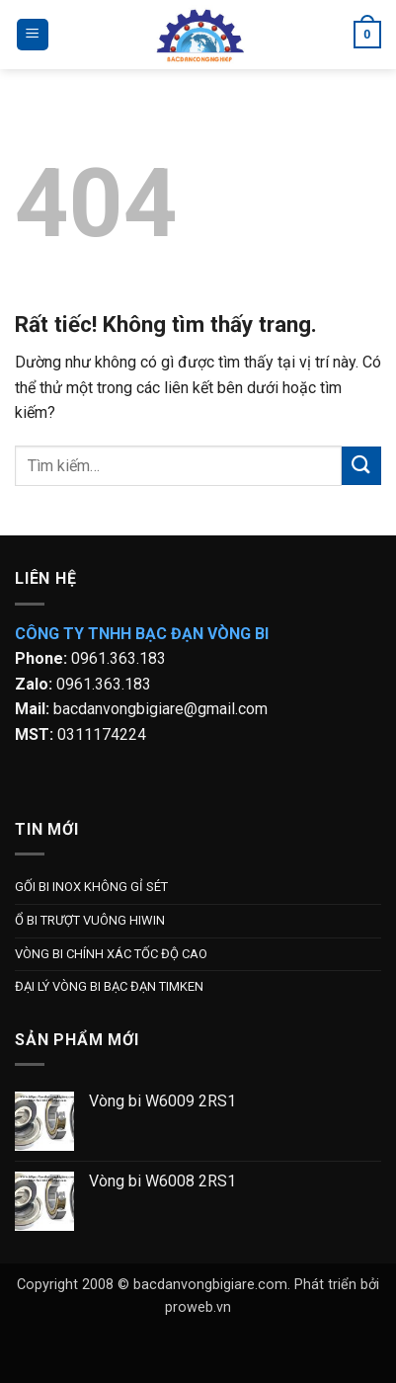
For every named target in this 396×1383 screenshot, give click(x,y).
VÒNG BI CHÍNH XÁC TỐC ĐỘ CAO (111, 953)
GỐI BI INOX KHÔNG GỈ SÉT (91, 886)
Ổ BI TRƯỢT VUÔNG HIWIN (90, 920)
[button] (32, 35)
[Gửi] (361, 466)
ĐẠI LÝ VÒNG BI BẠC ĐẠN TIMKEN (109, 986)
